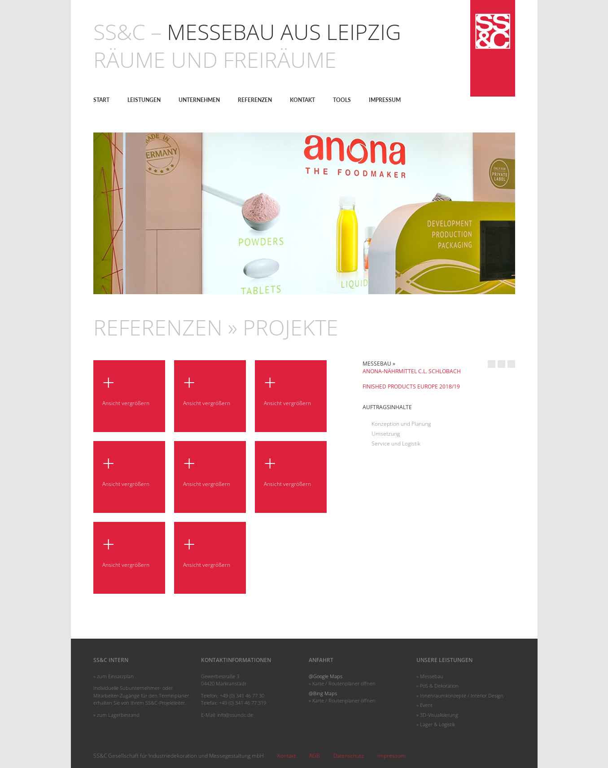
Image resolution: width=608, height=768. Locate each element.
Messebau (431, 676)
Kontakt (302, 100)
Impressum (385, 100)
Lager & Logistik (437, 724)
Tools (342, 100)
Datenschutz (348, 755)
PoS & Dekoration (439, 685)
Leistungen (144, 100)
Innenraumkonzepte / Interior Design (461, 695)
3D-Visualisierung (439, 714)
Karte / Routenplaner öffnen (344, 683)
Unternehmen (199, 100)
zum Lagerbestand (118, 714)
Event (426, 705)
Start (101, 100)
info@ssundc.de (235, 714)
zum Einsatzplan (115, 676)
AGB (314, 755)
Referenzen (255, 100)
